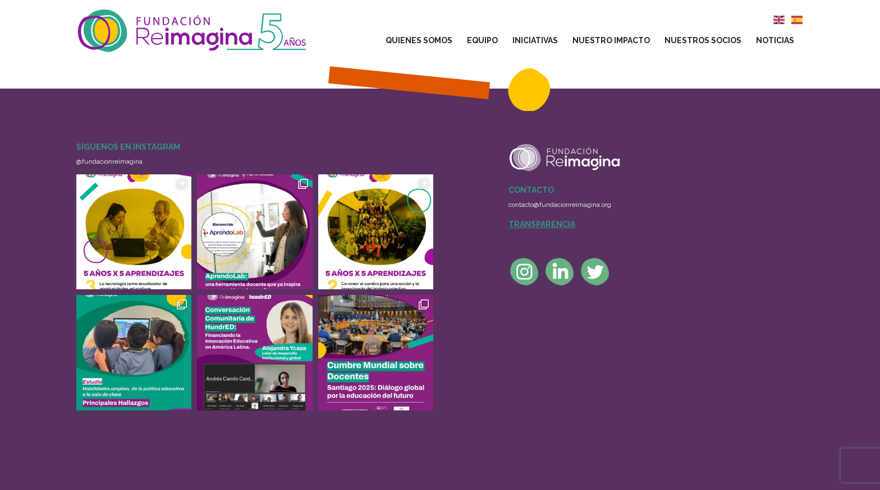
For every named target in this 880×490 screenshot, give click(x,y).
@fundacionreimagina (109, 161)
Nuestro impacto (611, 40)
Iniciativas (535, 40)
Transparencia (541, 224)
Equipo (482, 40)
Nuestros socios (702, 40)
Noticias (775, 40)
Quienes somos (419, 40)
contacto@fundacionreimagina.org (559, 205)
